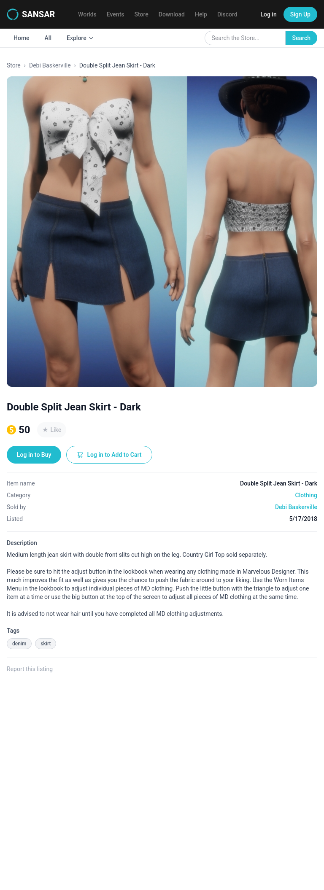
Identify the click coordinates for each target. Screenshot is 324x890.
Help (201, 14)
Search (301, 38)
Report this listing (30, 669)
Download (172, 14)
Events (115, 14)
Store (141, 14)
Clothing (306, 495)
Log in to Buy (34, 454)
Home (22, 38)
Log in (268, 14)
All (48, 38)
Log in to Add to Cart (109, 454)
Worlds (87, 14)
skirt (45, 644)
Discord (227, 14)
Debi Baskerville (50, 65)
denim (19, 644)
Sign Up (300, 14)
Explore (80, 38)
